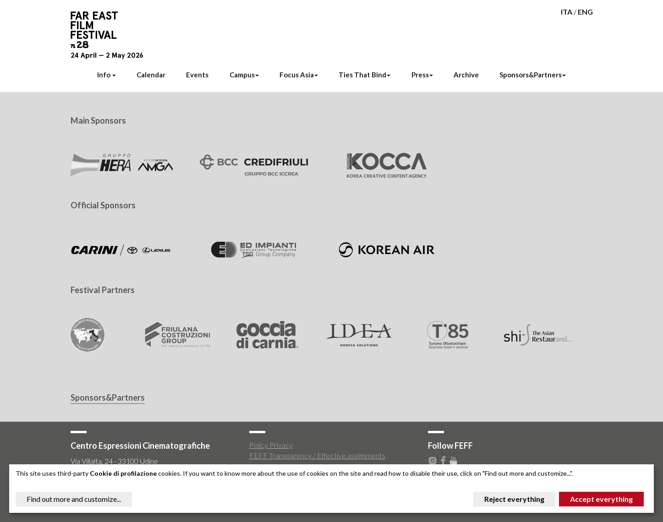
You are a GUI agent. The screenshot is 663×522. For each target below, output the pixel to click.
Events (197, 75)
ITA (566, 11)
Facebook (443, 460)
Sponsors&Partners (532, 75)
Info (106, 75)
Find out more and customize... (74, 499)
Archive (466, 75)
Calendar (151, 75)
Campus (244, 75)
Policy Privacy (271, 444)
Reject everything (514, 499)
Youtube (453, 460)
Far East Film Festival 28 (98, 29)
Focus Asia (298, 75)
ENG (585, 11)
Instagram (432, 460)
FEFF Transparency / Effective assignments (317, 455)
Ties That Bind (364, 75)
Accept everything (601, 499)
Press (422, 75)
